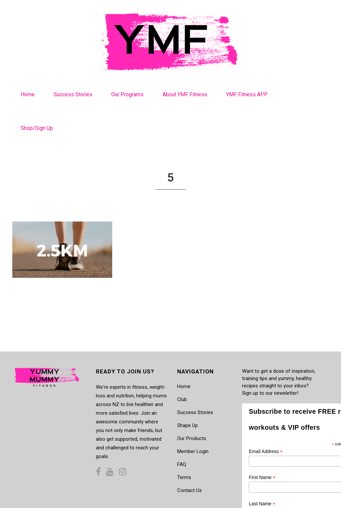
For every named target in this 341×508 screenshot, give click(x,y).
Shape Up (187, 425)
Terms (184, 477)
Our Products (191, 438)
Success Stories (195, 412)
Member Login (192, 451)
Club (182, 399)
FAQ (181, 464)
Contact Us (189, 490)
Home (183, 386)
